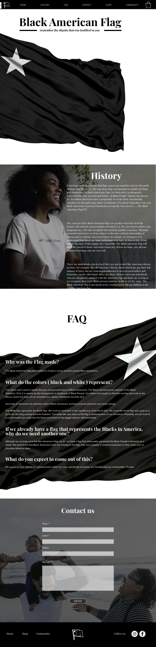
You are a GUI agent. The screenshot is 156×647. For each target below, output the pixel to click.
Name (45, 524)
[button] (148, 5)
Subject (45, 548)
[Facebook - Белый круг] (142, 634)
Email (45, 536)
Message (46, 562)
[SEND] (77, 601)
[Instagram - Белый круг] (134, 634)
